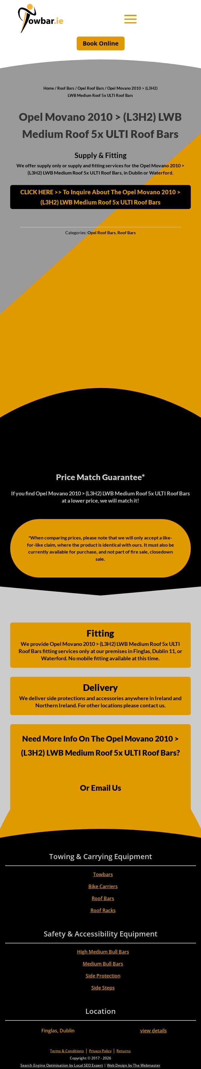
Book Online (101, 43)
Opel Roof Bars (91, 88)
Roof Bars (65, 88)
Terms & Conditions (67, 1050)
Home (48, 88)
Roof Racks (103, 910)
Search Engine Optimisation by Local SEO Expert (61, 1065)
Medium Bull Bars (103, 963)
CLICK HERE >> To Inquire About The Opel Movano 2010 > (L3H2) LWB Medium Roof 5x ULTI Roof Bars (100, 197)
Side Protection (103, 975)
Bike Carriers (103, 886)
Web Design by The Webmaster (133, 1065)
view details (153, 1030)
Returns (124, 1050)
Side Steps (103, 987)
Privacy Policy (100, 1050)
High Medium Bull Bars (103, 951)
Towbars (103, 874)
